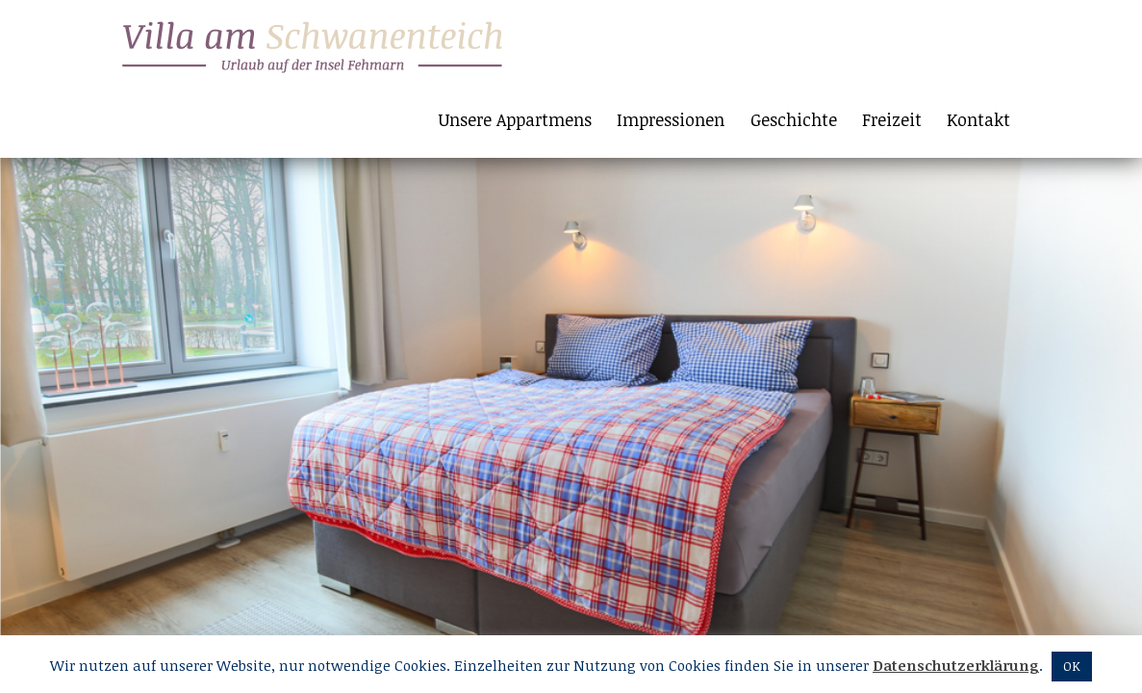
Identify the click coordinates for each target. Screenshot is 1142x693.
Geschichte (793, 119)
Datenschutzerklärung (956, 665)
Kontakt (978, 119)
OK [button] (1071, 666)
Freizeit (892, 119)
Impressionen (670, 119)
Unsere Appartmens (515, 119)
